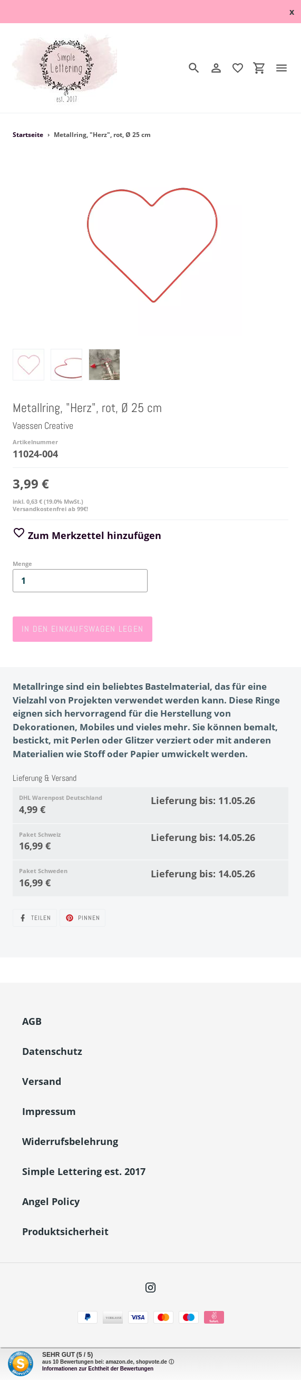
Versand (41, 1081)
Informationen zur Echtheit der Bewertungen (97, 1369)
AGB (32, 1021)
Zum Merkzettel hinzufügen (87, 535)
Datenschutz (52, 1051)
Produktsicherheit (65, 1231)
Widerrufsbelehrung (70, 1141)
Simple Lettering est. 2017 (83, 1171)
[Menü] (285, 68)
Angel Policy (51, 1201)
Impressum (49, 1111)
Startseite (28, 134)
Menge (22, 563)
